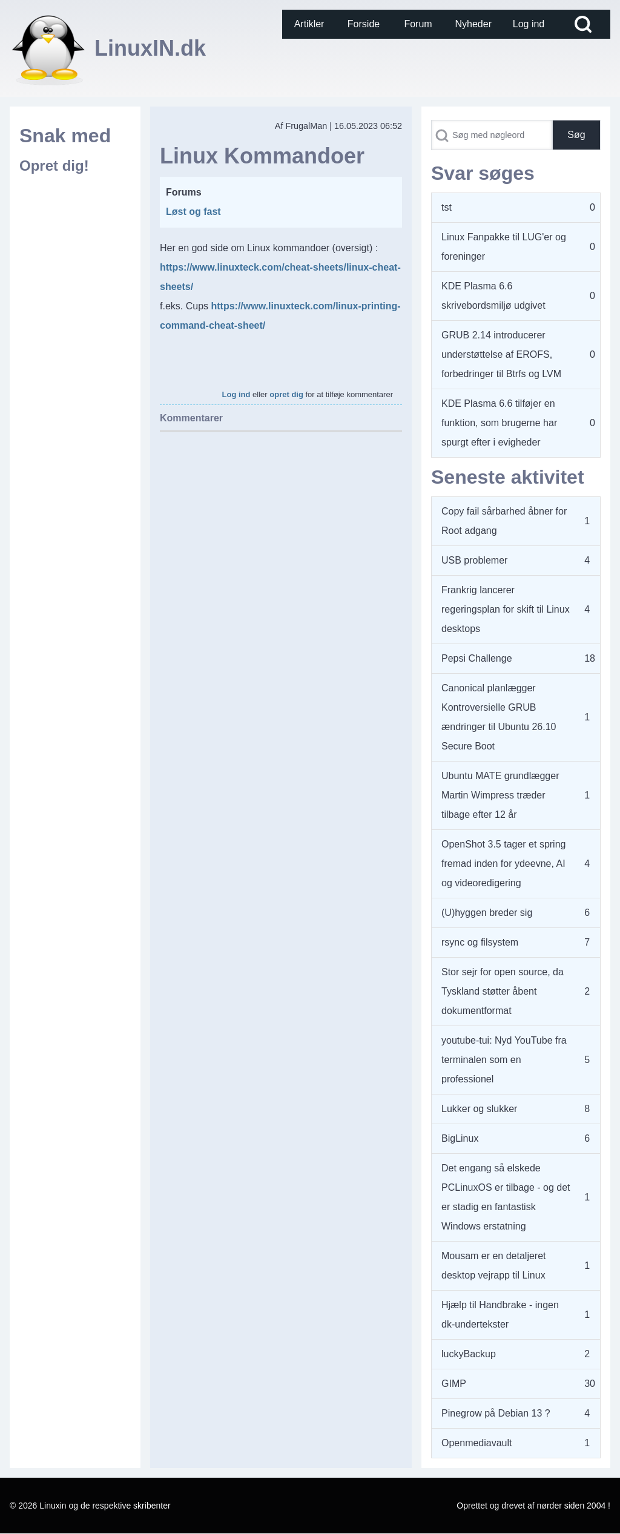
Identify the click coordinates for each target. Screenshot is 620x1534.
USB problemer (474, 560)
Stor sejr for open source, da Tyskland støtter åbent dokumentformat (502, 991)
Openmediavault (476, 1443)
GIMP (453, 1383)
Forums (184, 192)
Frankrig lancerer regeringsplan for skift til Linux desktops (505, 609)
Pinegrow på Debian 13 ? (495, 1413)
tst (446, 207)
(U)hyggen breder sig (486, 912)
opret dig (286, 394)
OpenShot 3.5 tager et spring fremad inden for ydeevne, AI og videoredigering (503, 863)
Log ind (236, 394)
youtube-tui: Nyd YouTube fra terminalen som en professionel (504, 1059)
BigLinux (459, 1138)
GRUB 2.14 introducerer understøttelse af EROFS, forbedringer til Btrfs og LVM (501, 354)
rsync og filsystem (479, 942)
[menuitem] (309, 24)
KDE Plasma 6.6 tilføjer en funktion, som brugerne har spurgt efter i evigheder (499, 422)
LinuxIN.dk (150, 48)
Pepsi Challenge (476, 658)
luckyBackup (468, 1354)
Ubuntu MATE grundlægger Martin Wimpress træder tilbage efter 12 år (500, 795)
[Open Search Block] (583, 24)
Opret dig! (54, 165)
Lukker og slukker (479, 1109)
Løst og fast (193, 211)
